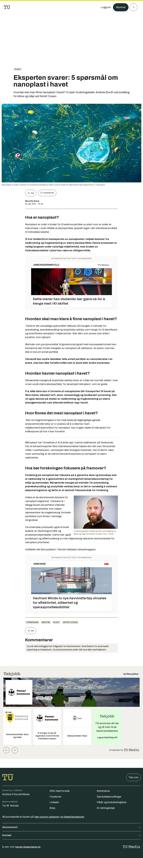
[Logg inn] (106, 7)
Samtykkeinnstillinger (109, 796)
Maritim (46, 622)
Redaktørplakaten (73, 816)
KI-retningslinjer (106, 808)
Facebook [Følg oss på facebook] (55, 796)
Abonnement (71, 827)
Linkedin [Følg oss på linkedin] (54, 802)
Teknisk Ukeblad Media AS (27, 847)
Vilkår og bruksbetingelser (112, 802)
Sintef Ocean (70, 622)
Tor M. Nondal (10, 805)
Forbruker (32, 622)
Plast (18, 69)
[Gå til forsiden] (7, 7)
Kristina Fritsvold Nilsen (16, 794)
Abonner (121, 7)
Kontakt (71, 835)
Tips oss (133, 777)
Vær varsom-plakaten (46, 816)
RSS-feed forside (60, 791)
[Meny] (133, 7)
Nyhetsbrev (103, 791)
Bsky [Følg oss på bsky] (52, 808)
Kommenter (47, 193)
